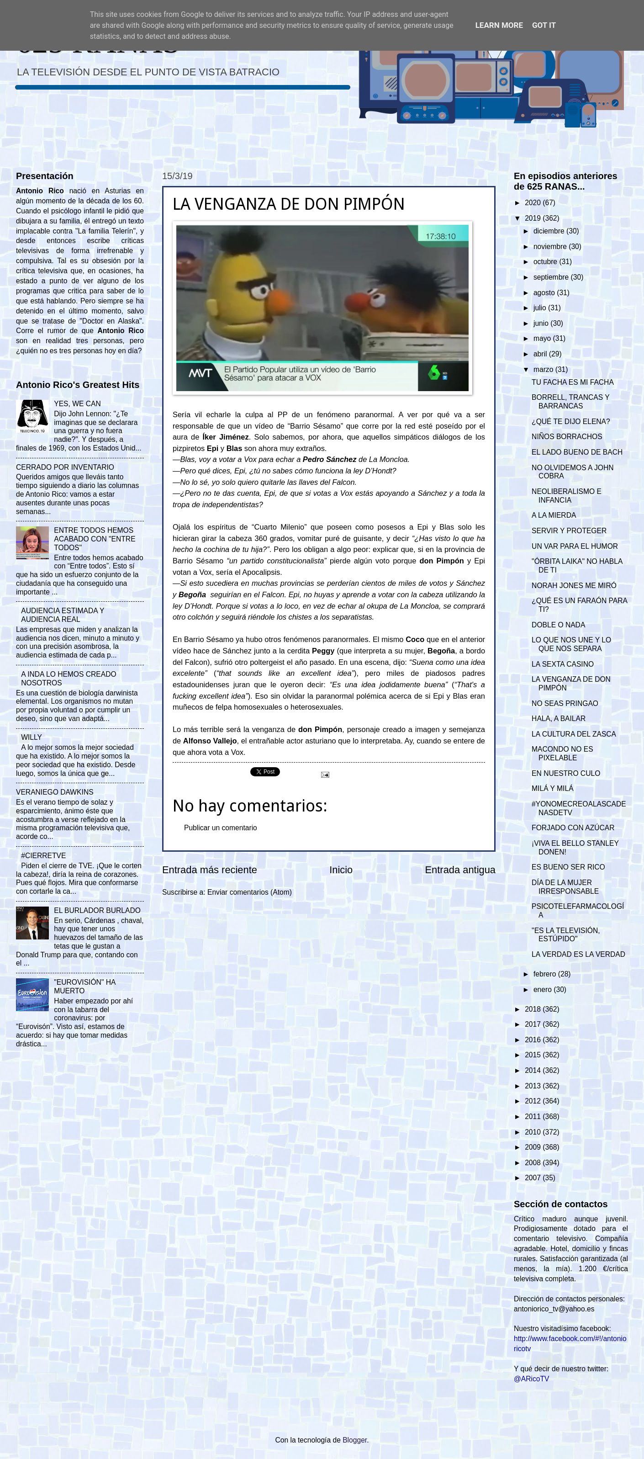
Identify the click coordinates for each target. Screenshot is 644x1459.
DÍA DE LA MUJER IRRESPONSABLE (565, 887)
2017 (534, 1024)
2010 (534, 1132)
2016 (534, 1040)
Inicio (341, 869)
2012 (534, 1101)
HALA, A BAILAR (559, 718)
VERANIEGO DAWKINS (55, 792)
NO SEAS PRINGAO (565, 703)
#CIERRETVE (43, 855)
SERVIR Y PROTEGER (569, 531)
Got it (544, 25)
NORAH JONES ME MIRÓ (574, 585)
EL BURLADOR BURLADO (97, 910)
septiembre (552, 277)
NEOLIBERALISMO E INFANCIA (567, 496)
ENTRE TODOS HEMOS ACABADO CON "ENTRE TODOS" (94, 539)
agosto (545, 293)
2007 (534, 1178)
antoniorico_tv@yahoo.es (554, 1309)
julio (540, 308)
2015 (534, 1055)
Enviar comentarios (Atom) (249, 892)
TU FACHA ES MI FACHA (573, 382)
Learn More (499, 25)
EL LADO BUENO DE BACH (577, 452)
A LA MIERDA (554, 515)
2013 (534, 1086)
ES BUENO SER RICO (568, 867)
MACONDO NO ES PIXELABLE (562, 753)
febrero (545, 974)
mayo (543, 338)
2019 (534, 218)
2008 (534, 1163)
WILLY (31, 737)
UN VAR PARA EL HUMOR (575, 546)
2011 (534, 1116)
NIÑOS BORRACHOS (567, 436)
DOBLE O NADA (558, 625)
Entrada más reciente (209, 869)
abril (541, 354)
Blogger (355, 1440)
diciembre (549, 231)
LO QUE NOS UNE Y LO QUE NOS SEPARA (571, 644)
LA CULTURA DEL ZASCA (574, 734)
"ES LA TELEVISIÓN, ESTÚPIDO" (566, 935)
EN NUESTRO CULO (566, 773)
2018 (534, 1009)
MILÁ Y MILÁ (552, 788)
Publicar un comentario (220, 828)
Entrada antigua (460, 869)
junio (541, 323)
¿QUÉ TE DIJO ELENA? (571, 421)
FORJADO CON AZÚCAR (573, 828)
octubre (546, 261)
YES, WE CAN (77, 404)
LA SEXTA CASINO (563, 664)
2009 (534, 1147)
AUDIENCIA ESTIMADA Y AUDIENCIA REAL (62, 615)
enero (543, 989)
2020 (534, 203)
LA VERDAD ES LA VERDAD (578, 954)
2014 (534, 1070)
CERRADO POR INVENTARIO (65, 467)
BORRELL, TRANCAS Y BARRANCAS (570, 401)
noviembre (551, 246)
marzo (544, 369)
